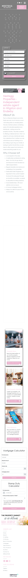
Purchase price (5, 454)
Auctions (5, 549)
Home (4, 533)
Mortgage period (5, 471)
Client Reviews (7, 545)
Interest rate (4, 466)
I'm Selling (5, 537)
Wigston (5, 568)
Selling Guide (6, 553)
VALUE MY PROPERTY (21, 7)
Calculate (14, 508)
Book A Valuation (7, 541)
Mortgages (6, 543)
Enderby (5, 570)
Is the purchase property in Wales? (10, 495)
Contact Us (6, 551)
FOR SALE (6, 47)
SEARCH (14, 76)
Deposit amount (5, 460)
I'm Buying (5, 539)
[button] (1, 326)
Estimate (14, 477)
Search (5, 535)
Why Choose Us (7, 547)
